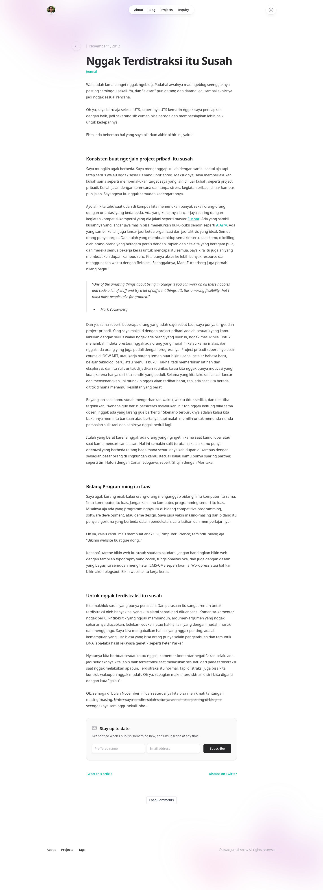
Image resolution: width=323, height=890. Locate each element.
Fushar (193, 218)
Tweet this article (99, 774)
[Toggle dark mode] (271, 9)
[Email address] (173, 748)
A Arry (221, 225)
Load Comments (161, 800)
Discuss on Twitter (223, 774)
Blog (151, 10)
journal (91, 71)
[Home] (51, 10)
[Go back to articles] (76, 46)
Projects (167, 10)
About (138, 10)
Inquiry (183, 10)
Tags (82, 849)
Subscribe (217, 748)
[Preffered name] (118, 748)
